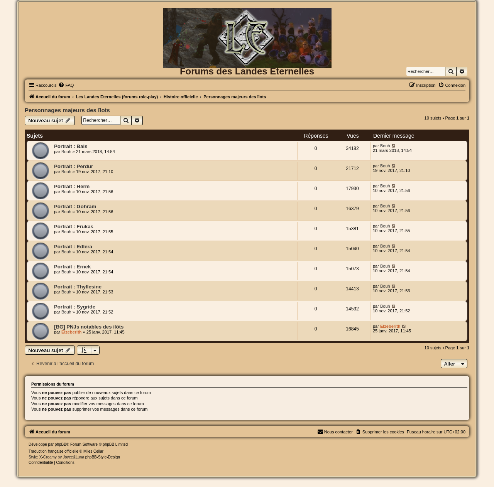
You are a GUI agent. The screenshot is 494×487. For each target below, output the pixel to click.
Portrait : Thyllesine (78, 287)
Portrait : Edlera (73, 246)
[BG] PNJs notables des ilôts (89, 327)
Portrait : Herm (72, 186)
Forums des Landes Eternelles (247, 71)
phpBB (60, 444)
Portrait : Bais (70, 146)
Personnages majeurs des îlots (67, 110)
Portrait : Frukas (73, 226)
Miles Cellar (93, 451)
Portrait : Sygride (74, 307)
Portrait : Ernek (72, 267)
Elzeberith (71, 332)
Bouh (66, 151)
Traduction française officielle (53, 451)
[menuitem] (66, 85)
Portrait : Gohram (75, 206)
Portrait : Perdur (73, 166)
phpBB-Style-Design (102, 457)
